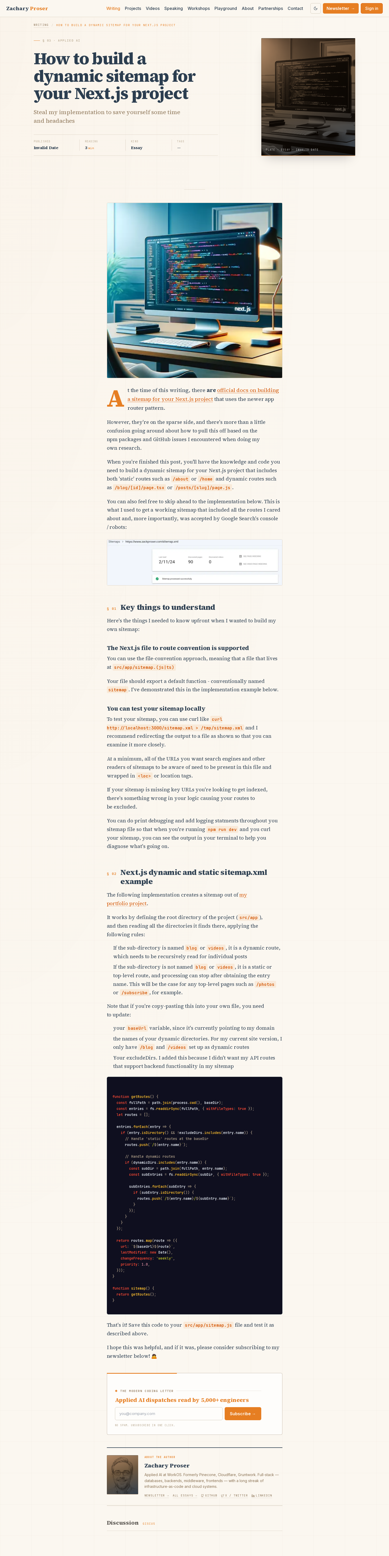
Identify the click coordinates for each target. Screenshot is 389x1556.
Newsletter (341, 8)
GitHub (209, 1495)
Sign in (371, 8)
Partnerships (270, 8)
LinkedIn (262, 1495)
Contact (295, 8)
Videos (153, 8)
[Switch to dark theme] (315, 8)
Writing (113, 8)
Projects (133, 8)
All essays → (185, 1495)
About (248, 8)
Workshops (199, 8)
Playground (225, 8)
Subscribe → (243, 1413)
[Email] (169, 1413)
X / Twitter (234, 1495)
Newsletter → (156, 1495)
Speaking (173, 8)
